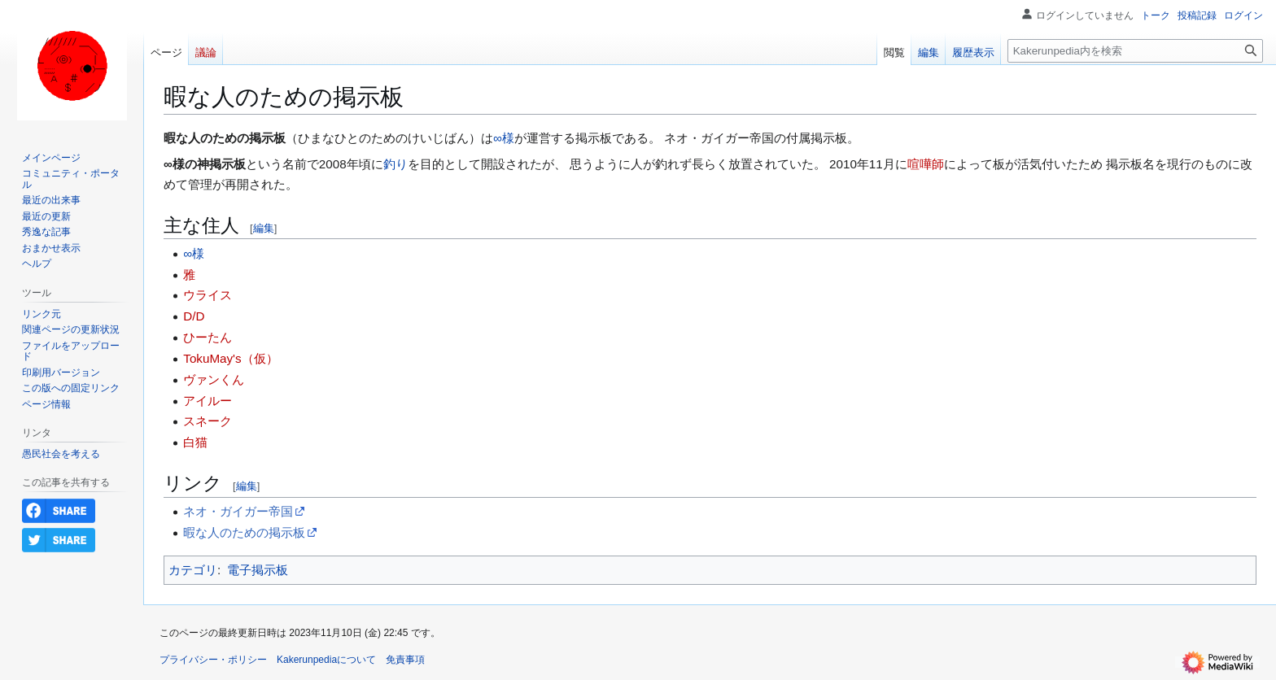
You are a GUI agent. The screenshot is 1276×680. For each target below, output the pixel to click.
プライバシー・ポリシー (213, 659)
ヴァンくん (213, 379)
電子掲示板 (257, 570)
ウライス (207, 295)
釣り (395, 164)
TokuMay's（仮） (230, 358)
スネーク (207, 421)
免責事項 (405, 659)
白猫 (195, 442)
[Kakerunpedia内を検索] (1135, 51)
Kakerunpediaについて (326, 659)
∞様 (503, 138)
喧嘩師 (925, 164)
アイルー (207, 401)
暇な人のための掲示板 (244, 532)
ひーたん (207, 337)
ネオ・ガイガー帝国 (238, 511)
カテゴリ (192, 570)
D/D (193, 316)
